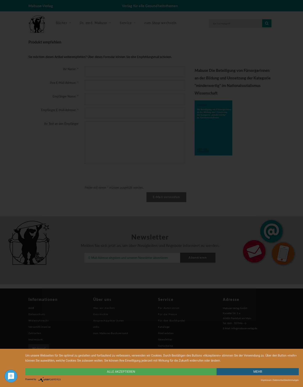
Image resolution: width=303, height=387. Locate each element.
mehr (257, 372)
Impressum (266, 380)
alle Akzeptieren (121, 372)
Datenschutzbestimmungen (286, 380)
